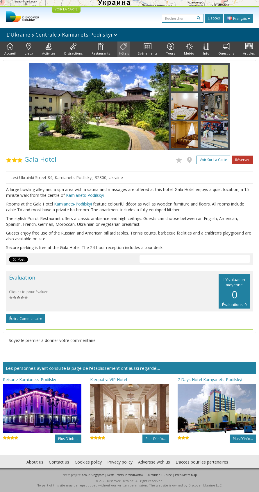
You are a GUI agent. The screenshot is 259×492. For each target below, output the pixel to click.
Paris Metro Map (186, 475)
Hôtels (124, 49)
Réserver (242, 159)
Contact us (59, 462)
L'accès (214, 18)
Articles (249, 49)
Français (238, 18)
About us (34, 462)
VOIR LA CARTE (66, 9)
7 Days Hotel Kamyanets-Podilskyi (210, 379)
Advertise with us (154, 462)
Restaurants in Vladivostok (125, 475)
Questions (226, 49)
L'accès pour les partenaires (202, 462)
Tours (170, 49)
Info (206, 49)
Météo (189, 49)
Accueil (10, 49)
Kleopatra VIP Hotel (108, 379)
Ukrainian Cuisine (159, 475)
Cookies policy (88, 462)
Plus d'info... (68, 438)
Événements (147, 49)
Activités (48, 49)
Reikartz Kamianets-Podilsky (29, 379)
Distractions (73, 49)
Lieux (29, 49)
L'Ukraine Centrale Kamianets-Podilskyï (61, 34)
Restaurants (101, 49)
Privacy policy (120, 462)
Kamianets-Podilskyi (85, 195)
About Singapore (93, 475)
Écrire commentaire (25, 318)
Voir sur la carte (213, 159)
